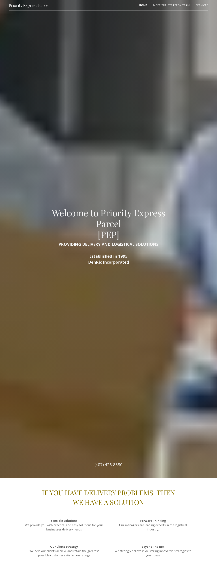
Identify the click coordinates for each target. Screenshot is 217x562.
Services (202, 5)
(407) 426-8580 (108, 464)
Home (143, 5)
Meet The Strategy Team (171, 5)
